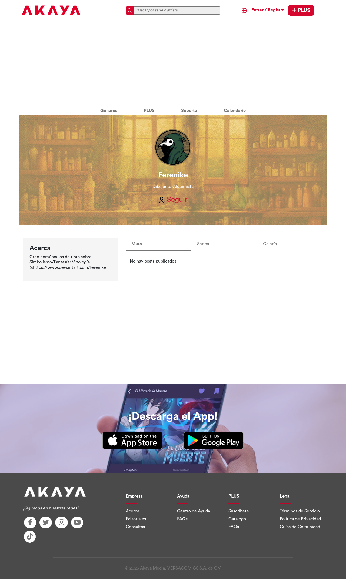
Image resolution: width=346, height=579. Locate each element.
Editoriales (136, 519)
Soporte (189, 110)
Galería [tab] (270, 244)
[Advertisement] (173, 63)
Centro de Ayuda (193, 511)
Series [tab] (203, 244)
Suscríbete (238, 511)
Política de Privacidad (300, 519)
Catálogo (237, 519)
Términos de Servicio (300, 511)
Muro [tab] (136, 244)
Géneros (108, 110)
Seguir (173, 199)
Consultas (135, 527)
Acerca (132, 511)
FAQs (182, 519)
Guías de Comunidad (300, 527)
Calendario (235, 110)
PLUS (301, 10)
